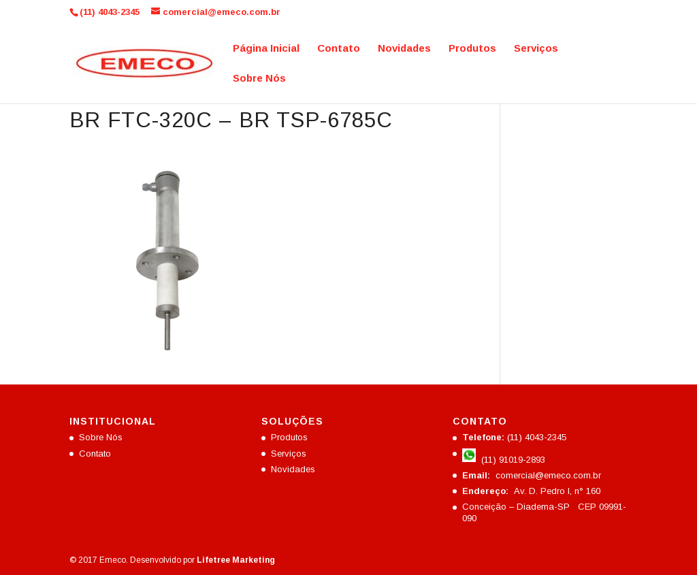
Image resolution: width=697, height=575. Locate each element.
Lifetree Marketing (236, 560)
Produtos (472, 49)
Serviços (536, 49)
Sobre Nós (259, 78)
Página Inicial (266, 49)
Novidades (404, 49)
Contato (338, 49)
